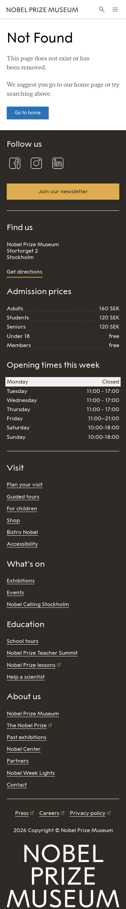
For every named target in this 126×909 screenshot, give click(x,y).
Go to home (28, 113)
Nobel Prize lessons (31, 665)
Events (15, 592)
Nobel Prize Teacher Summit (42, 653)
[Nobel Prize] (42, 9)
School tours (22, 641)
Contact (17, 785)
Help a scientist (26, 677)
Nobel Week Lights (31, 773)
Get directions (24, 271)
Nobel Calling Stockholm (38, 604)
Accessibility (22, 544)
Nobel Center (24, 749)
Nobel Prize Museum (33, 713)
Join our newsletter (63, 191)
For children (22, 508)
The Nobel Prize (27, 725)
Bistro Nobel (22, 532)
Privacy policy (88, 813)
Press (22, 813)
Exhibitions (21, 580)
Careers (49, 813)
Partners (18, 761)
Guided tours (23, 496)
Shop (13, 520)
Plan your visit (25, 484)
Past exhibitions (26, 737)
